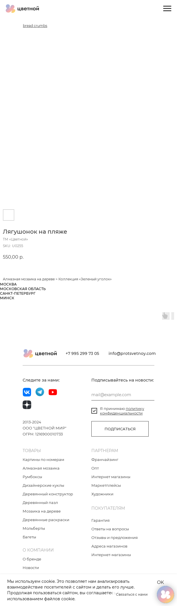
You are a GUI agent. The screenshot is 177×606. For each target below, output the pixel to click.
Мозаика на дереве (42, 511)
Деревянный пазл (40, 502)
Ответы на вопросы (110, 529)
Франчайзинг (104, 459)
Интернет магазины (110, 476)
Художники (102, 494)
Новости (31, 567)
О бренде (32, 559)
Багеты (29, 537)
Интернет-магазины (111, 554)
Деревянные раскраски (46, 519)
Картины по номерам (43, 459)
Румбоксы (32, 476)
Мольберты (34, 528)
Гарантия (100, 520)
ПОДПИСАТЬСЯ (120, 429)
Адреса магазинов (109, 546)
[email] (122, 394)
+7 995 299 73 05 (82, 353)
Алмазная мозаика (19, 279)
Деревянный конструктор (48, 494)
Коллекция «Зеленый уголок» (85, 279)
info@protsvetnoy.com (132, 353)
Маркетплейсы (106, 485)
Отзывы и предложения (114, 537)
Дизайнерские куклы (43, 485)
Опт (95, 468)
